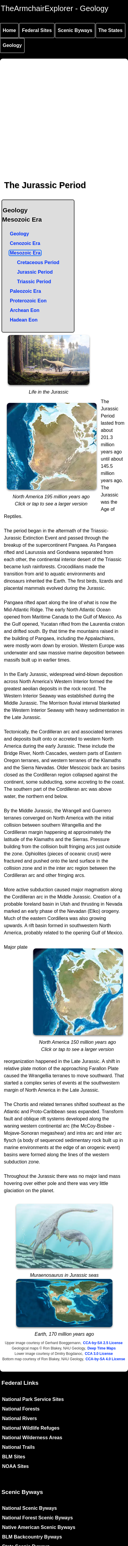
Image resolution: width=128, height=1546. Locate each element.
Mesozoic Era (25, 252)
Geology (12, 45)
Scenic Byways (75, 30)
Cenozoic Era (25, 243)
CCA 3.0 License (99, 1354)
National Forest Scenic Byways (37, 1517)
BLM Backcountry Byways (32, 1536)
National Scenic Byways (29, 1508)
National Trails (18, 1447)
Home (9, 30)
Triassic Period (34, 281)
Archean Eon (24, 310)
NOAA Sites (15, 1466)
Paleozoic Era (25, 291)
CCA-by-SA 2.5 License (103, 1343)
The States (110, 30)
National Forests (20, 1408)
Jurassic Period (35, 272)
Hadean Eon (23, 319)
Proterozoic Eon (28, 300)
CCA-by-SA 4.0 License (105, 1359)
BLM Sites (13, 1456)
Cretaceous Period (38, 262)
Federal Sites (37, 30)
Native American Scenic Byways (38, 1527)
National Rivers (19, 1418)
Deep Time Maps (101, 1348)
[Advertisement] (56, 115)
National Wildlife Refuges (31, 1428)
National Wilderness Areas (32, 1437)
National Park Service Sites (33, 1399)
